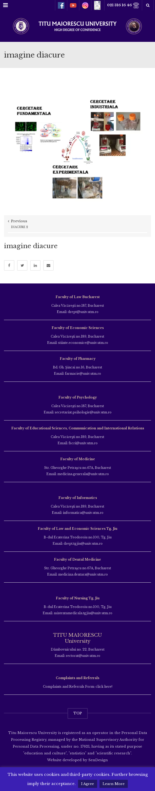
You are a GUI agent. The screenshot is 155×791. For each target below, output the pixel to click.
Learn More (114, 784)
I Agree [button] (87, 784)
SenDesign (97, 760)
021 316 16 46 (123, 5)
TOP (77, 713)
